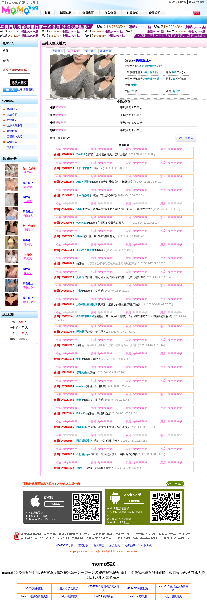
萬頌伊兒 (28, 302)
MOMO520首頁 (64, 545)
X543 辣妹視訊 (34, 588)
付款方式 (146, 545)
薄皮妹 (28, 172)
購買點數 (82, 545)
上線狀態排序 (14, 125)
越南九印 (28, 215)
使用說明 (130, 545)
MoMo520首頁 (177, 2)
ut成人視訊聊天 (69, 596)
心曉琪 (28, 201)
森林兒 (28, 244)
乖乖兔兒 (28, 287)
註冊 (19, 89)
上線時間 (12, 114)
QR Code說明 (175, 483)
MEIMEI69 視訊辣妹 (138, 588)
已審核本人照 (14, 136)
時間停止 (28, 229)
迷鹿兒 (28, 273)
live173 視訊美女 (103, 596)
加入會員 (114, 545)
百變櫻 (28, 187)
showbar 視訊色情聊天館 (34, 596)
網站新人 (12, 120)
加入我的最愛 (197, 2)
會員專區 (98, 545)
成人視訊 (12, 147)
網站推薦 (12, 131)
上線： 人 (18, 321)
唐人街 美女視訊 (68, 588)
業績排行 (12, 109)
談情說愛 (12, 141)
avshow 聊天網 (138, 596)
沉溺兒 (28, 258)
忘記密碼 (28, 89)
